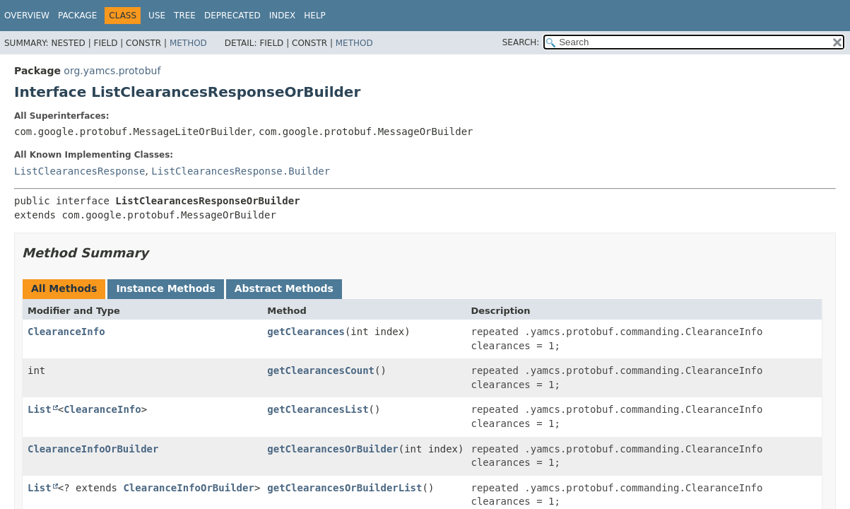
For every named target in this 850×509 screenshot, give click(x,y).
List (40, 409)
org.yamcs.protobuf (112, 70)
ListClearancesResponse (79, 171)
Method (188, 43)
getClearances (306, 331)
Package (77, 16)
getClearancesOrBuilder (332, 449)
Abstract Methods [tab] (284, 288)
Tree (185, 16)
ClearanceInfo (66, 331)
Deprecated (232, 16)
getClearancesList (317, 409)
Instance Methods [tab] (165, 288)
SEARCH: (521, 42)
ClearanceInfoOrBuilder (93, 449)
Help (315, 16)
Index (282, 16)
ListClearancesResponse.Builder (240, 171)
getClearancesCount (320, 370)
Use (156, 16)
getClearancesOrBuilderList (344, 487)
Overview (26, 16)
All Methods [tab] (64, 288)
